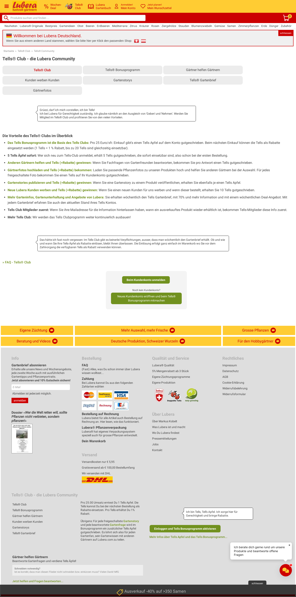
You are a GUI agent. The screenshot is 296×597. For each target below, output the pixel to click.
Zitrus (133, 26)
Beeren (90, 26)
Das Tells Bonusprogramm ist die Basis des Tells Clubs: (48, 143)
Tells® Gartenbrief (203, 80)
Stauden (183, 26)
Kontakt (157, 450)
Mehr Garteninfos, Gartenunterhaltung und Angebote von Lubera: (56, 197)
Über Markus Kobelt (164, 421)
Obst (80, 26)
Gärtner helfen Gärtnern (203, 70)
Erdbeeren (103, 26)
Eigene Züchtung (37, 330)
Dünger (274, 26)
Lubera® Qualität (163, 365)
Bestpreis (51, 26)
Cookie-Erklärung (233, 382)
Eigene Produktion (163, 382)
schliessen (285, 33)
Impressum (229, 365)
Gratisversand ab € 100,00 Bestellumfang (108, 467)
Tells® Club (24, 51)
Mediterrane (119, 26)
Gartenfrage (118, 524)
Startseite (8, 51)
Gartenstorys (122, 80)
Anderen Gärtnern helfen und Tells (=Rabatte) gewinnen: (50, 163)
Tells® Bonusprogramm (122, 70)
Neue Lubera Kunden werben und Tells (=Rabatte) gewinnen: (53, 190)
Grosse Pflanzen (259, 330)
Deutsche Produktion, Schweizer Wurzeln (148, 341)
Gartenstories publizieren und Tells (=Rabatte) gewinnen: (50, 183)
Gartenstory (131, 521)
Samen (231, 26)
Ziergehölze (169, 26)
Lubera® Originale (31, 26)
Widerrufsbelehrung (234, 388)
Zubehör (286, 26)
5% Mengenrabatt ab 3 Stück (170, 371)
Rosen (155, 26)
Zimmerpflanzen (248, 26)
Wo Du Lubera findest (165, 432)
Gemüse (219, 26)
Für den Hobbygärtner (259, 341)
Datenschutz (230, 371)
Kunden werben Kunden (42, 80)
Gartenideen (67, 26)
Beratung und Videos (37, 341)
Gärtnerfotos (42, 90)
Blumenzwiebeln (201, 26)
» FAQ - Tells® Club (16, 262)
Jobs (155, 444)
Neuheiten (11, 26)
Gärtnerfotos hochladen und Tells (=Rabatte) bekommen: (50, 170)
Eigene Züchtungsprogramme (171, 376)
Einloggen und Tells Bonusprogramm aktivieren (185, 528)
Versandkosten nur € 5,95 (98, 461)
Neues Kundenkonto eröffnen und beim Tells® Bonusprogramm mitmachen (146, 298)
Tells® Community (44, 51)
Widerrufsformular (234, 394)
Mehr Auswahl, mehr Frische (148, 330)
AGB (225, 376)
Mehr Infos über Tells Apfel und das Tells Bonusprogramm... (188, 537)
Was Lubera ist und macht (168, 427)
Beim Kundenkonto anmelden (146, 280)
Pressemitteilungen (164, 438)
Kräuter (144, 26)
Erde (264, 26)
